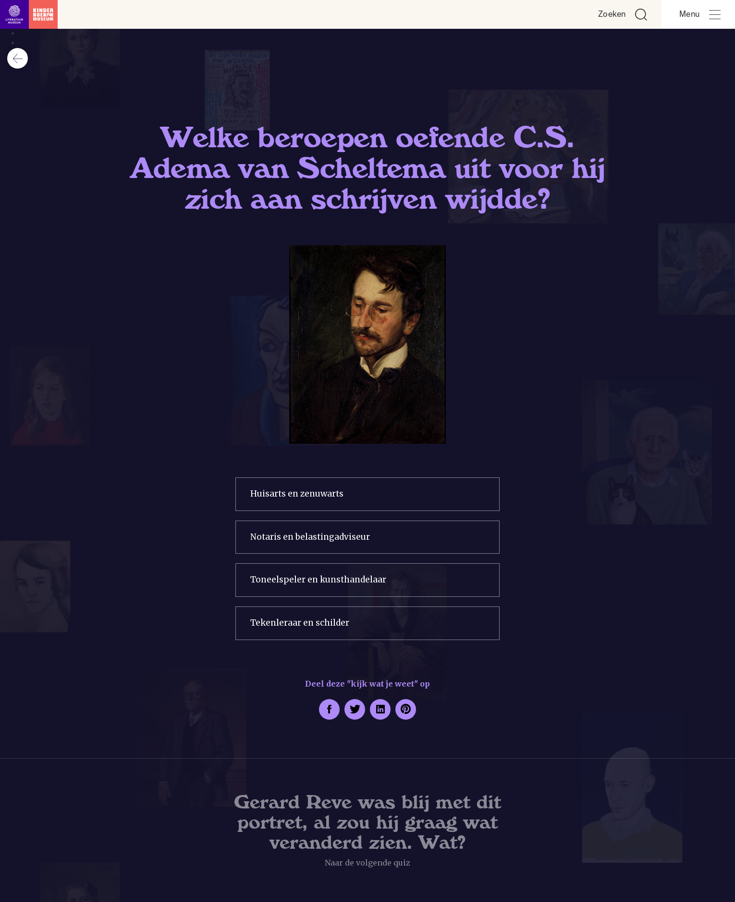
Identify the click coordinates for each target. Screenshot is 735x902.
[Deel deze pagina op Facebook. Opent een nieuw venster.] (329, 709)
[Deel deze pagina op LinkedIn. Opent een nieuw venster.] (380, 709)
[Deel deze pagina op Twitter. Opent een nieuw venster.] (354, 709)
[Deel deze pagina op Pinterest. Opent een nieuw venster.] (405, 709)
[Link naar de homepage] (29, 14)
